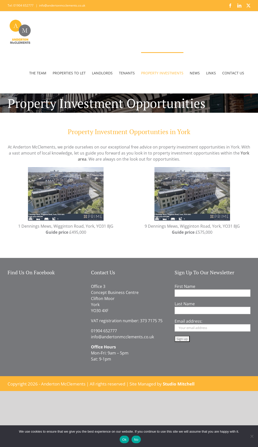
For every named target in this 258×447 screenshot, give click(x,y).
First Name (185, 286)
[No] (251, 436)
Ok (124, 439)
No (136, 439)
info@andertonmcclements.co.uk (62, 5)
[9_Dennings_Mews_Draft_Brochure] (192, 169)
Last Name (185, 304)
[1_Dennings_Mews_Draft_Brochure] (66, 169)
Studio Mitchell (179, 384)
